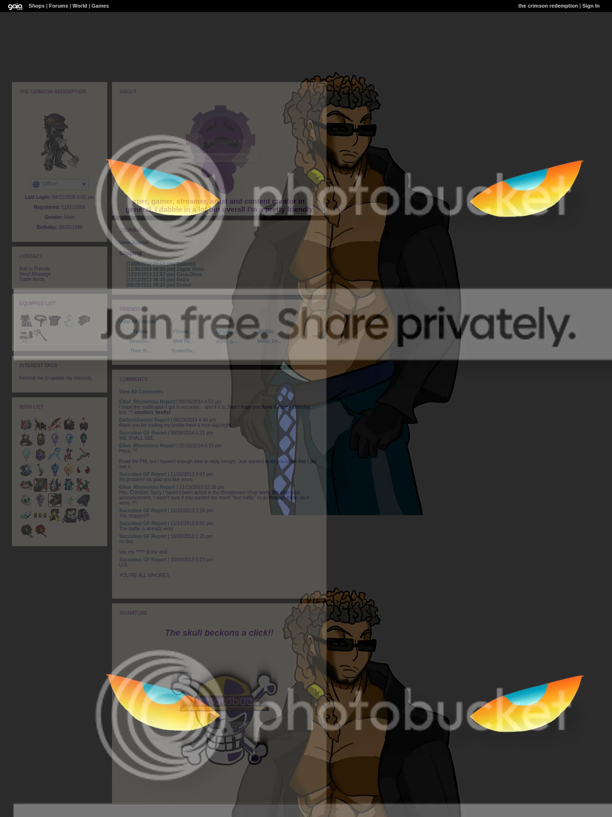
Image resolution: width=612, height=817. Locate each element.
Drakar (159, 285)
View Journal (134, 242)
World (79, 6)
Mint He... (183, 341)
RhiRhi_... (269, 331)
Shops (37, 6)
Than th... (140, 350)
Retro (157, 279)
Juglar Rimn (165, 269)
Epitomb (161, 264)
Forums (58, 6)
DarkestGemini (136, 420)
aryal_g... (226, 341)
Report (167, 401)
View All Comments (141, 391)
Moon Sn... (269, 341)
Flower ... (183, 331)
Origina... (226, 331)
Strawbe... (140, 341)
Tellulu (140, 331)
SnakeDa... (184, 350)
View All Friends (137, 321)
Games (100, 6)
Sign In (591, 6)
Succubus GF (134, 432)
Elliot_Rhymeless (139, 401)
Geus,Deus (164, 274)
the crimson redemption (548, 6)
